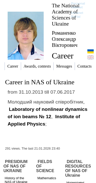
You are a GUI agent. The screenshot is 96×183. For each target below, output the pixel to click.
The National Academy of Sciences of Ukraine (65, 15)
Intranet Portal (77, 14)
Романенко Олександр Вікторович (64, 39)
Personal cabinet (78, 5)
